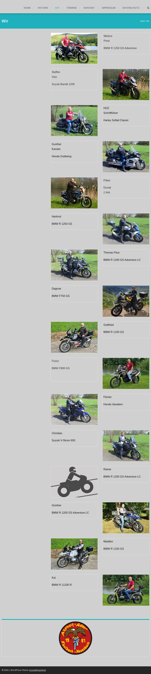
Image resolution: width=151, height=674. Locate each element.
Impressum (108, 7)
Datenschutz (131, 7)
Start (142, 21)
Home (27, 7)
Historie (43, 7)
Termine (71, 7)
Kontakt (89, 7)
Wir (57, 7)
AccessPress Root (37, 670)
